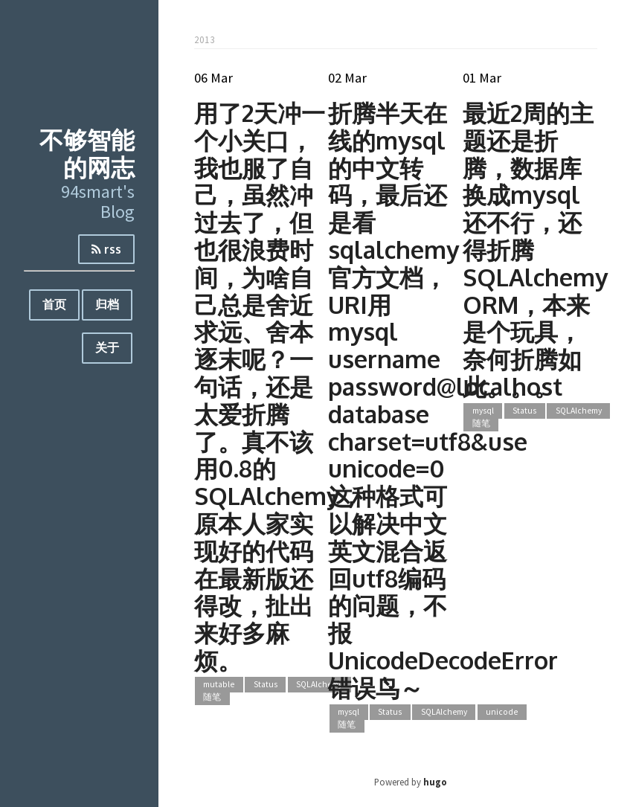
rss (106, 249)
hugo (435, 782)
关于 (107, 347)
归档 (107, 304)
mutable (218, 685)
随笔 (212, 697)
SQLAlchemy (319, 685)
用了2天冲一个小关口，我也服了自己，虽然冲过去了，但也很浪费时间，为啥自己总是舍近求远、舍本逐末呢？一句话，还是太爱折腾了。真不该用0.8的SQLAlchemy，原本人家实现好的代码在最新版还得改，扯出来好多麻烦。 (278, 386)
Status (265, 685)
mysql (348, 712)
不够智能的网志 (87, 153)
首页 (54, 304)
